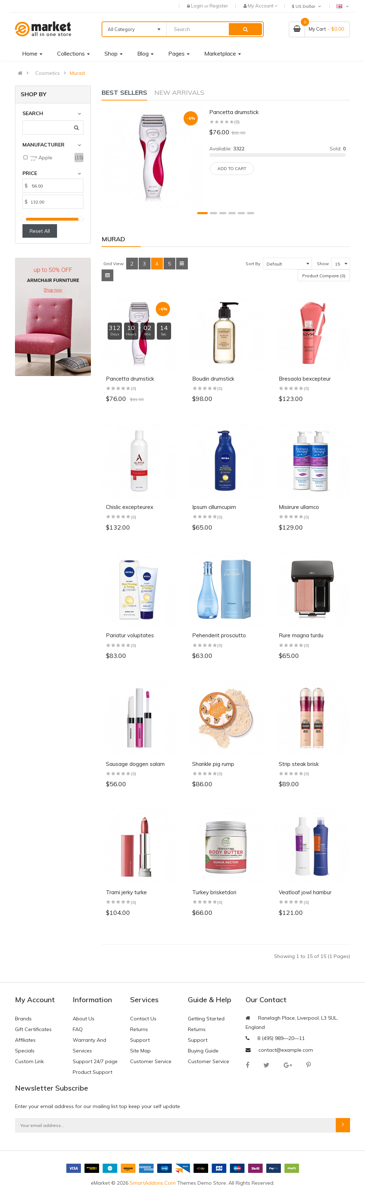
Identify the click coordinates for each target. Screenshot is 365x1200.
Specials (25, 1050)
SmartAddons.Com (153, 1183)
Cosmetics (47, 73)
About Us (83, 1018)
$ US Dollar (307, 6)
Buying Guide (203, 1050)
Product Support (92, 1072)
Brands (23, 1018)
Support (140, 1040)
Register (219, 6)
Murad (77, 73)
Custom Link (29, 1061)
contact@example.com (285, 1050)
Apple (41, 157)
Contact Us (143, 1018)
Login (197, 6)
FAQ (78, 1029)
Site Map (140, 1050)
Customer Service (150, 1061)
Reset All (40, 231)
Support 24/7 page (95, 1061)
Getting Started (206, 1018)
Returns (139, 1029)
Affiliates (25, 1040)
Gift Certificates (33, 1029)
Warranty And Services (89, 1045)
